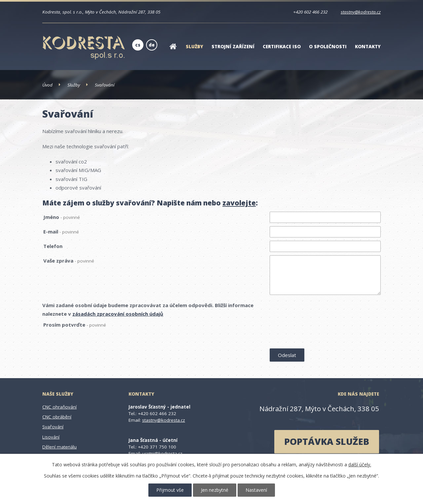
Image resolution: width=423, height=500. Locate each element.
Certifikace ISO (282, 47)
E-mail (61, 231)
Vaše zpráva (68, 260)
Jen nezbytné (214, 490)
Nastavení (256, 490)
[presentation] (320, 333)
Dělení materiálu (59, 447)
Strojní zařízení (233, 47)
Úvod (172, 51)
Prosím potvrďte (74, 324)
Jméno (61, 217)
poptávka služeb (326, 441)
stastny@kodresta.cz (361, 12)
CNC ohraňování (59, 407)
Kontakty (368, 47)
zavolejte (239, 202)
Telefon (52, 246)
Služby (194, 47)
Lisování (50, 437)
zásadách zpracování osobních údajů (117, 313)
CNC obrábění (56, 417)
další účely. (359, 464)
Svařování (52, 427)
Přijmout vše (170, 490)
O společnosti (328, 47)
